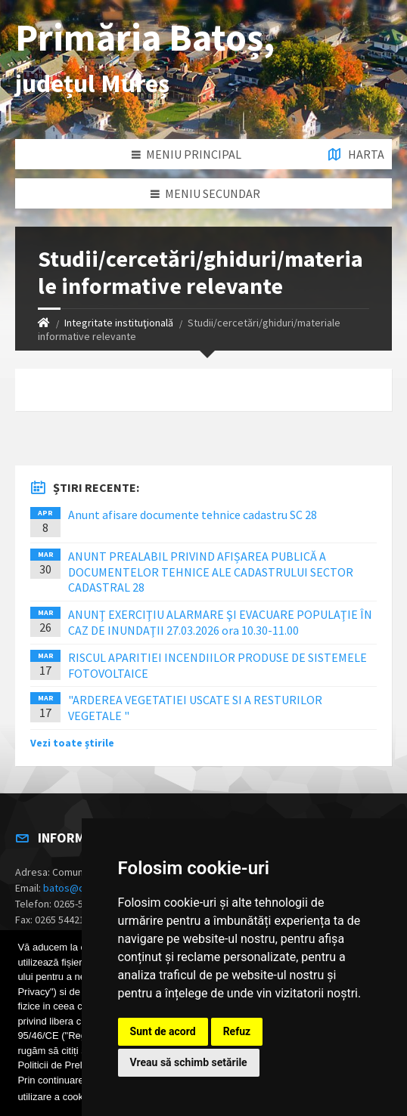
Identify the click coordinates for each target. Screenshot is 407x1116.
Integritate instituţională (118, 322)
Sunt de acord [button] (163, 1031)
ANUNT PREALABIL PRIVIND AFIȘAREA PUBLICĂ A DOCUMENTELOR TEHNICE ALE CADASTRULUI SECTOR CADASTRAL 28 (210, 572)
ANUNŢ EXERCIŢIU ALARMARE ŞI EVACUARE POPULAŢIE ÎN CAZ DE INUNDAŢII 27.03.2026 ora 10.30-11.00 (220, 622)
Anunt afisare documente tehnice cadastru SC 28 (192, 514)
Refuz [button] (237, 1031)
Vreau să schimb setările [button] (188, 1062)
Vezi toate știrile (72, 743)
